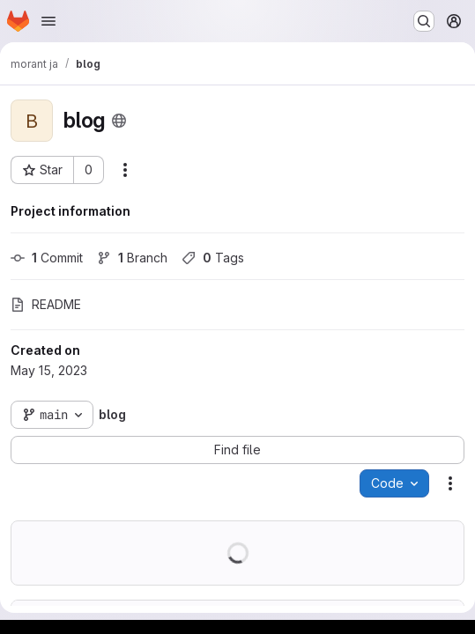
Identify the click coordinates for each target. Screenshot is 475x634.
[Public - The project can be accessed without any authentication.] (119, 121)
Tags (213, 257)
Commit (47, 257)
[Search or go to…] (423, 21)
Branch (132, 257)
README (46, 304)
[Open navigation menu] (48, 21)
